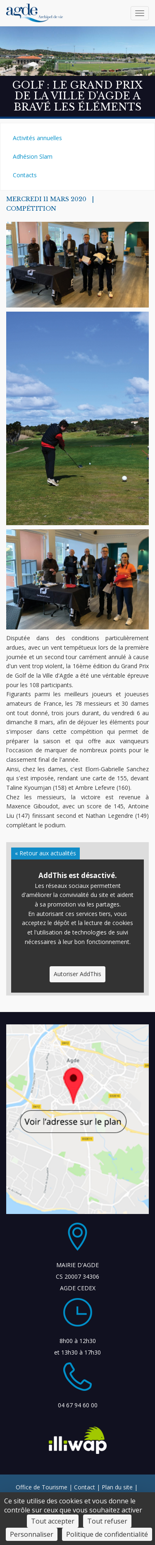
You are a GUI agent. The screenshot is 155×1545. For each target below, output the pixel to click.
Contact (84, 1487)
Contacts (25, 175)
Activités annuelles (37, 138)
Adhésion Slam (32, 156)
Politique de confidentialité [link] (107, 1534)
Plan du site (117, 1487)
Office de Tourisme (41, 1487)
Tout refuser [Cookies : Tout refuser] (107, 1521)
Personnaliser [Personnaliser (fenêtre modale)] (31, 1534)
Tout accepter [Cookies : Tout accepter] (52, 1521)
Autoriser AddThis (77, 974)
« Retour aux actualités (45, 853)
